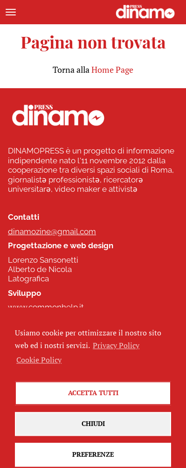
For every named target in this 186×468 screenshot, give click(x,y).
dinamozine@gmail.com (52, 231)
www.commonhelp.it (46, 307)
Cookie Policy (39, 370)
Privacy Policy (116, 356)
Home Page (112, 69)
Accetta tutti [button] (93, 403)
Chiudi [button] (93, 434)
